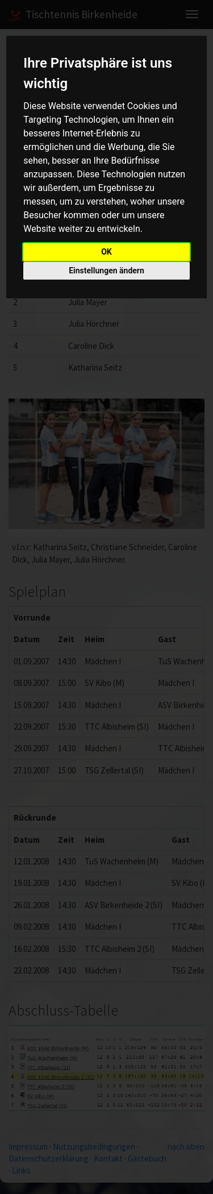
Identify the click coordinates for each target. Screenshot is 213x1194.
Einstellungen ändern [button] (106, 270)
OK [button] (106, 251)
